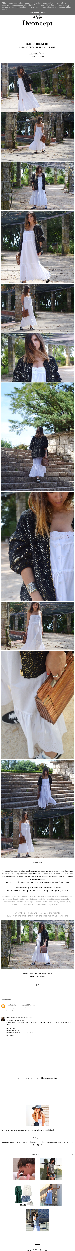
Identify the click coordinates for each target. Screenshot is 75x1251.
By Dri (21, 1142)
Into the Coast (52, 1142)
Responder (10, 1011)
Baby (4, 1142)
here (68, 902)
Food (41, 1142)
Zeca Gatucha (11, 1005)
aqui (43, 879)
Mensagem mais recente (29, 1078)
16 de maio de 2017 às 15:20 (26, 1005)
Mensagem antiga (49, 1078)
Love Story (66, 1142)
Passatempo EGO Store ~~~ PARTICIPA (19, 1032)
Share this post (37, 57)
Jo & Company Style (13, 1030)
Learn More (34, 12)
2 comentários (37, 53)
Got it (43, 12)
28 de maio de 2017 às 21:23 (22, 1017)
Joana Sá (9, 1017)
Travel (35, 1145)
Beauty (12, 1142)
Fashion (42, 55)
